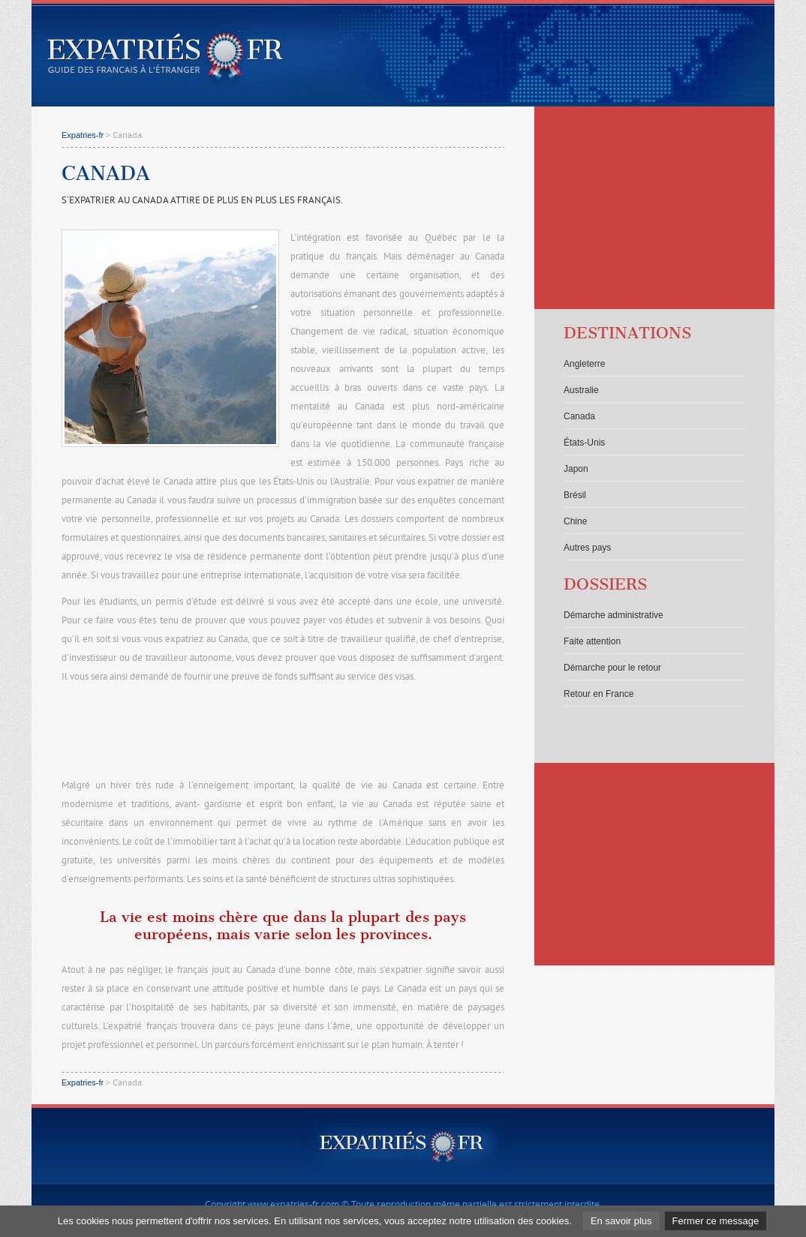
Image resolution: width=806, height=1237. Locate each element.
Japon (576, 469)
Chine (575, 521)
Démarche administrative (613, 615)
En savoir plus (621, 1220)
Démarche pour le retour (612, 667)
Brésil (575, 495)
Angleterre (584, 364)
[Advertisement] (283, 732)
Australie (581, 390)
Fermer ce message (715, 1220)
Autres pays (587, 547)
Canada (579, 416)
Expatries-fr (83, 135)
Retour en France (598, 694)
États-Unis (584, 442)
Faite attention (592, 641)
